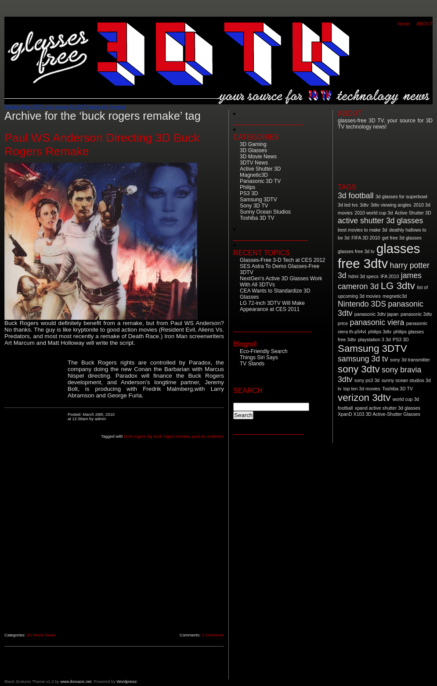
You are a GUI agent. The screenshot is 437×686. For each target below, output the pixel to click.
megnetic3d (395, 296)
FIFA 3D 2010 (365, 237)
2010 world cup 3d (373, 212)
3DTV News (254, 163)
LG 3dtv (398, 285)
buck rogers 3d (137, 436)
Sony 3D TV (254, 206)
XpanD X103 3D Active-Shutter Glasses (379, 414)
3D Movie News (40, 635)
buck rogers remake (171, 436)
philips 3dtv (379, 331)
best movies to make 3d (362, 229)
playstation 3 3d (374, 339)
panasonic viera (377, 322)
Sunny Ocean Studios (265, 212)
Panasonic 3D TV (260, 181)
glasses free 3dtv (379, 256)
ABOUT (424, 23)
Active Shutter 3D (260, 169)
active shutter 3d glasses (380, 220)
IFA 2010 (389, 276)
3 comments (213, 635)
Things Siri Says (259, 357)
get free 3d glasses (402, 237)
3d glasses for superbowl (401, 196)
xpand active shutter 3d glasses (387, 408)
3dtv (364, 204)
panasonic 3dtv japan (376, 314)
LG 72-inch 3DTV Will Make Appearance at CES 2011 (272, 306)
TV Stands (252, 364)
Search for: (248, 398)
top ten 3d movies (361, 388)
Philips (247, 187)
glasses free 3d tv (356, 251)
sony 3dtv (359, 369)
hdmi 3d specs (363, 276)
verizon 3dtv (364, 397)
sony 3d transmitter (410, 359)
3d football (355, 195)
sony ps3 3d (366, 380)
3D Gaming (253, 144)
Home (403, 23)
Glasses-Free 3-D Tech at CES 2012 (282, 260)
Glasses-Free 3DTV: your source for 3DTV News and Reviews (65, 106)
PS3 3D (249, 193)
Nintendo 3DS (362, 304)
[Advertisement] (36, 491)
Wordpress (126, 681)
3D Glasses (253, 150)
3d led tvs (348, 204)
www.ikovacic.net (75, 681)
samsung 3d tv (363, 358)
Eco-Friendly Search (264, 351)
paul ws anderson (208, 436)
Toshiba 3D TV (257, 218)
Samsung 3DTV (258, 200)
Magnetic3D (254, 175)
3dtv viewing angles (391, 204)
